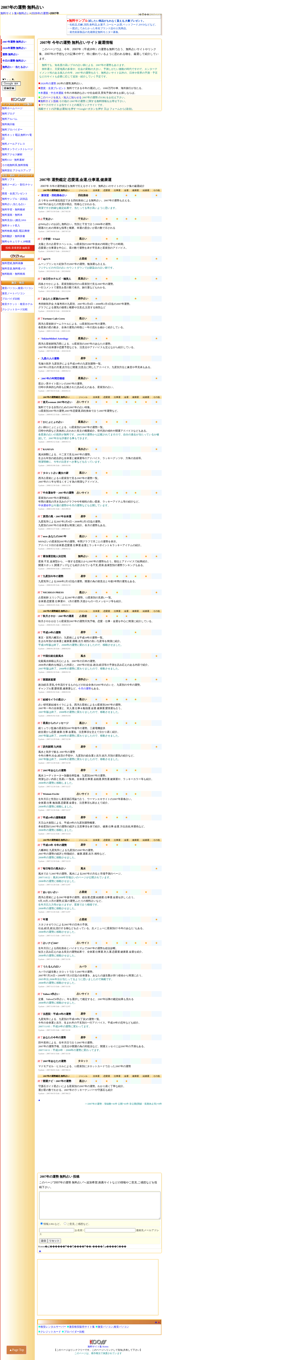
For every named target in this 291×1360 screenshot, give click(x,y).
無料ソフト (8, 179)
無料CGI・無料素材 (13, 159)
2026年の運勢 (39, 13)
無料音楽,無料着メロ (14, 268)
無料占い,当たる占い (14, 204)
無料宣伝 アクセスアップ (16, 170)
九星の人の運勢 (50, 358)
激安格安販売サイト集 (82, 1326)
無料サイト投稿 (49, 101)
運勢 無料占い (10, 54)
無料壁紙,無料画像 (12, 263)
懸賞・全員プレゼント (53, 88)
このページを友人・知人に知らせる (61, 97)
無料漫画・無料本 (12, 214)
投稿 (8, 247)
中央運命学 (44, 505)
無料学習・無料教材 (13, 209)
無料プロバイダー (12, 129)
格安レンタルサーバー (53, 1326)
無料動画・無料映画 (13, 273)
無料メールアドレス (13, 143)
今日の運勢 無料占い (14, 60)
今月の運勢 (84, 688)
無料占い (24, 13)
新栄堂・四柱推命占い (54, 195)
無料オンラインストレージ (17, 149)
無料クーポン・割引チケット (17, 186)
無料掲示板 (8, 124)
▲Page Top (16, 1350)
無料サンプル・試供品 (15, 198)
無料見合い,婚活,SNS (14, 220)
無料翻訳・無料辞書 (13, 236)
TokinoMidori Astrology (54, 338)
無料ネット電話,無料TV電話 (17, 136)
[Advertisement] (98, 143)
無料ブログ (8, 113)
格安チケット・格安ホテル (17, 304)
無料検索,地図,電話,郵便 (16, 230)
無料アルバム (9, 118)
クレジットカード (50, 1331)
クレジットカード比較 (15, 309)
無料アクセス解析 (12, 154)
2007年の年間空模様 (53, 378)
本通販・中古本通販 (52, 92)
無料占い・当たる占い (15, 67)
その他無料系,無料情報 (15, 165)
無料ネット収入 (11, 225)
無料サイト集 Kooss (98, 1345)
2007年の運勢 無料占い (22, 7)
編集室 (26, 247)
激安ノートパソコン (13, 293)
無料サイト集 (8, 13)
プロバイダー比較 (74, 1331)
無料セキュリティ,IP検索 (16, 241)
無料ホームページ (12, 108)
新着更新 (16, 247)
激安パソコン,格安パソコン (17, 288)
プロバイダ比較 (11, 298)
